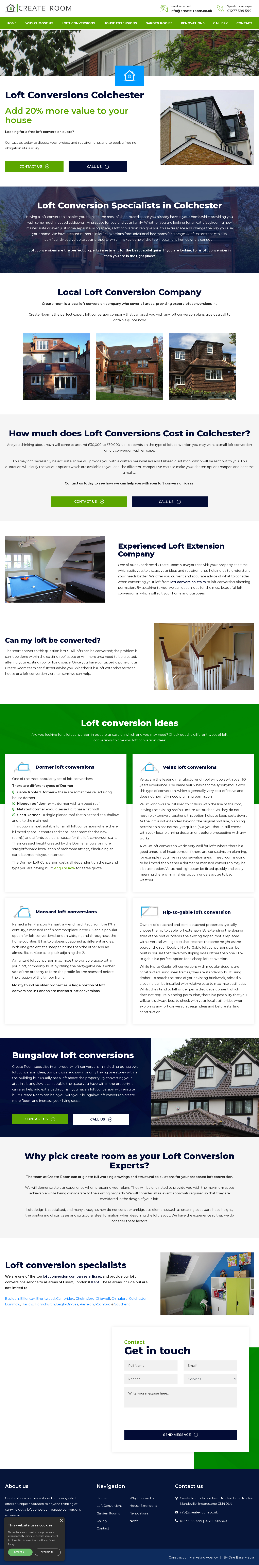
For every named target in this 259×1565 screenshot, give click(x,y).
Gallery (220, 23)
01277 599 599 (239, 11)
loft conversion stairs (188, 581)
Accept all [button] (20, 1552)
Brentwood (45, 1297)
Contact (244, 23)
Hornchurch (45, 1303)
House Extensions (120, 23)
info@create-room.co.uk (191, 11)
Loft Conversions (78, 23)
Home (12, 23)
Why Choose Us (39, 23)
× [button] (61, 1520)
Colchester (138, 1297)
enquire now (64, 867)
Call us (75, 167)
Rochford (103, 1303)
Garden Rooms (158, 23)
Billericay (27, 1297)
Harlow (27, 1303)
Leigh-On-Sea (67, 1303)
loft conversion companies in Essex (72, 1275)
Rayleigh (87, 1303)
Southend (123, 1303)
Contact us (26, 167)
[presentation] (155, 1424)
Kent (95, 1281)
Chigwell (103, 1297)
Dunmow (12, 1303)
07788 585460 (216, 1520)
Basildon (12, 1297)
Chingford (119, 1297)
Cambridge (65, 1297)
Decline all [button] (48, 1552)
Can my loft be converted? (56, 639)
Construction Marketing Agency (193, 1556)
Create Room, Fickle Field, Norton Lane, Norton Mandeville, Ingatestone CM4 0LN (216, 1499)
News (134, 1520)
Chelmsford (84, 1297)
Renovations (193, 23)
